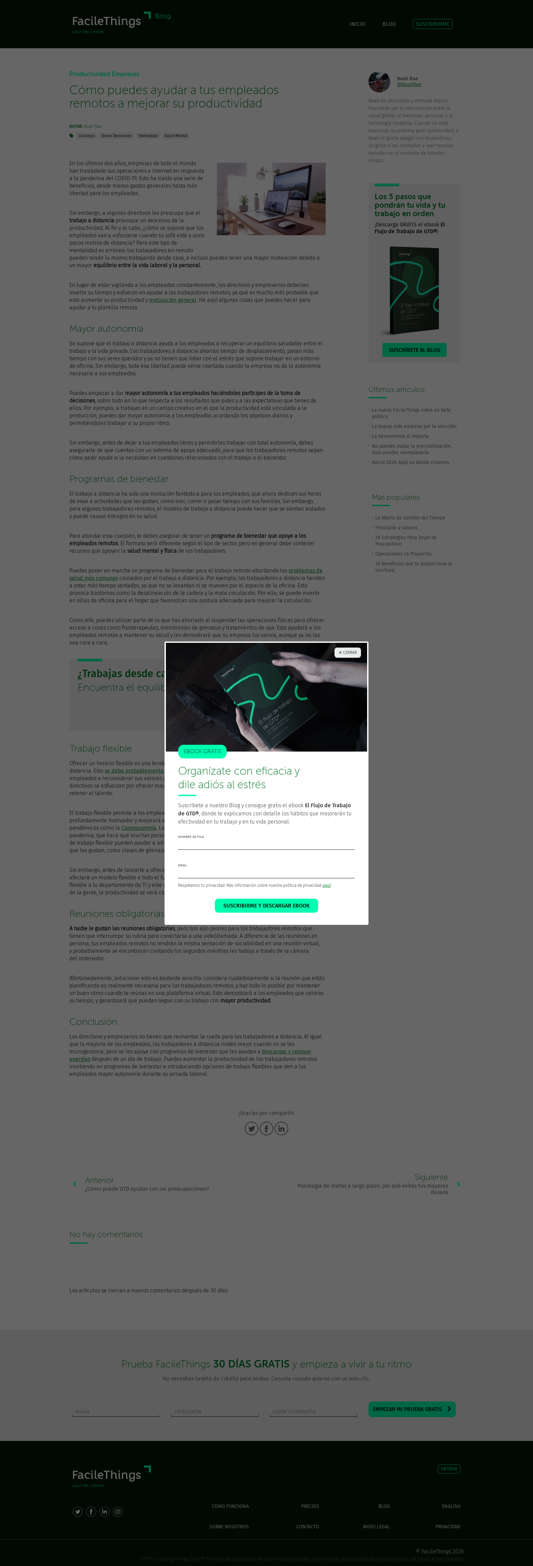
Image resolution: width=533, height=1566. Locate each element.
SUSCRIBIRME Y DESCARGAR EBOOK (266, 905)
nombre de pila (191, 837)
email (182, 865)
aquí (327, 885)
